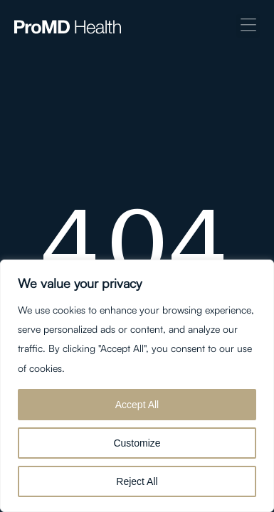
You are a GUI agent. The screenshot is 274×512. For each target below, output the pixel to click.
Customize (136, 443)
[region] (137, 386)
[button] (248, 26)
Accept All (137, 404)
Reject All (136, 481)
